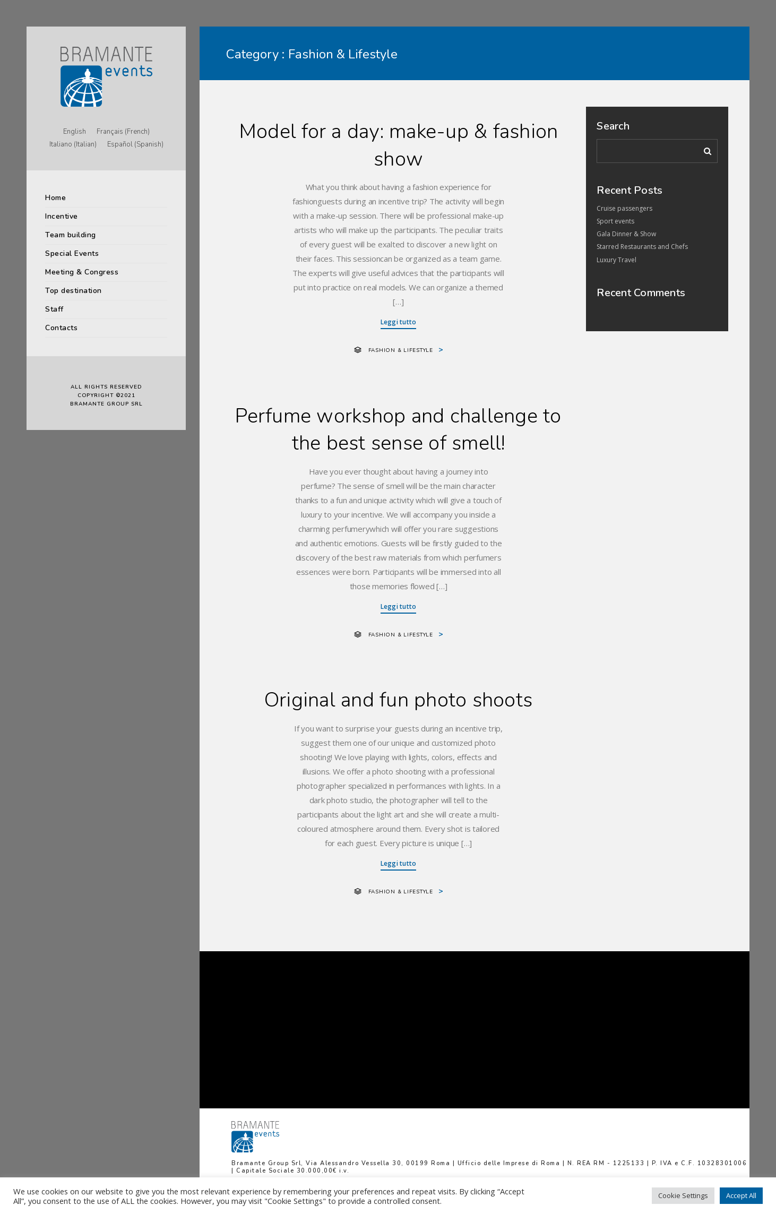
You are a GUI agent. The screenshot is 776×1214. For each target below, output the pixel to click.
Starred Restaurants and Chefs (642, 246)
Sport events (615, 221)
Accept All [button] (741, 1195)
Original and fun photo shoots (398, 699)
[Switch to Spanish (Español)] (135, 145)
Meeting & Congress (81, 272)
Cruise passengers (624, 208)
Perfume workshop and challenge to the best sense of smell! (398, 429)
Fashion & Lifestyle (400, 350)
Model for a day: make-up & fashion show (398, 145)
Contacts (61, 328)
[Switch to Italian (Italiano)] (73, 145)
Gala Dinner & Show (626, 233)
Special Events (72, 253)
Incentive (61, 216)
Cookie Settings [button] (683, 1195)
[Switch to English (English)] (74, 132)
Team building (70, 235)
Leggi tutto (399, 321)
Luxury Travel (616, 259)
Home (55, 198)
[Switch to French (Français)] (123, 132)
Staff (54, 309)
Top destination (73, 291)
